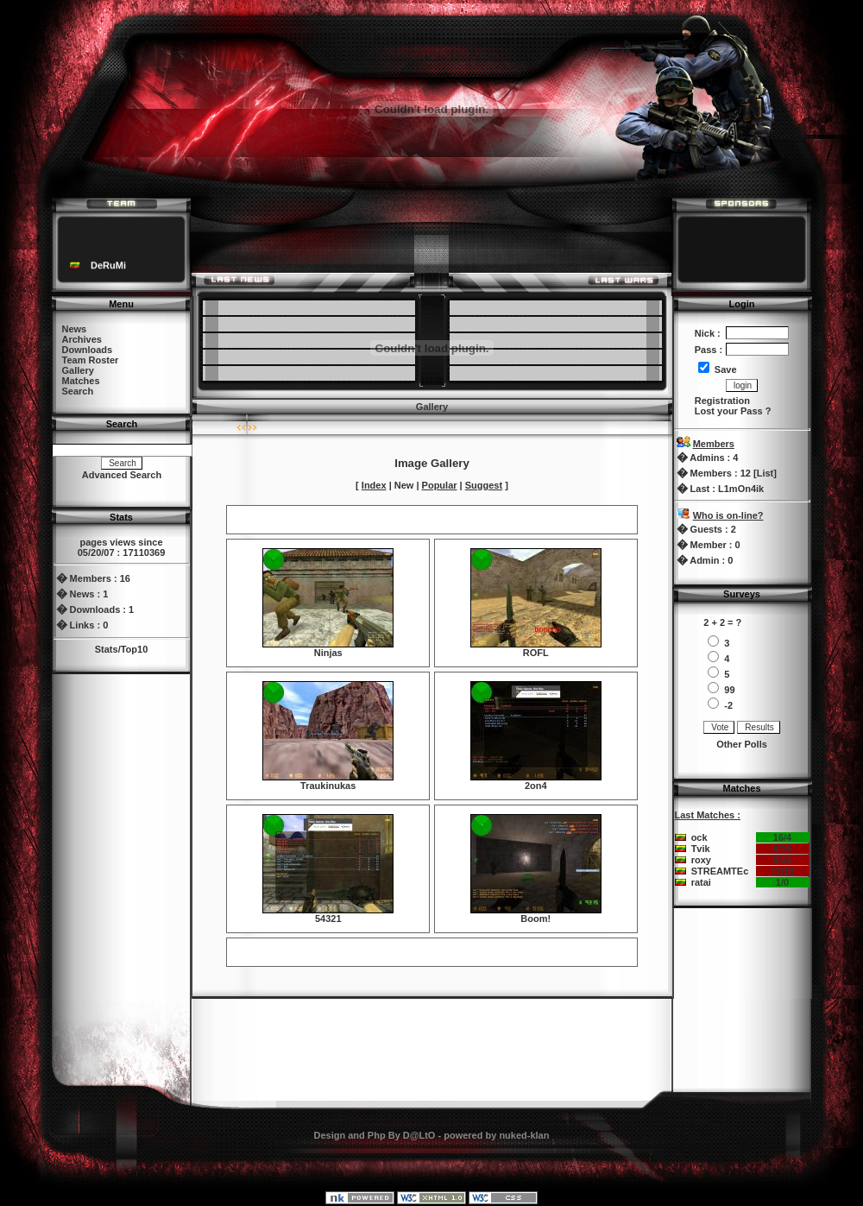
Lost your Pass (729, 411)
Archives (82, 339)
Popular (439, 485)
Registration (722, 400)
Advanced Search (121, 475)
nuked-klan (524, 1135)
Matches (81, 381)
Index (374, 485)
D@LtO (419, 1135)
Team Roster (90, 360)
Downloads (87, 349)
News (74, 329)
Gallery (78, 370)
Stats (106, 649)
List (765, 473)
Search (78, 391)
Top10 (134, 649)
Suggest (483, 485)
